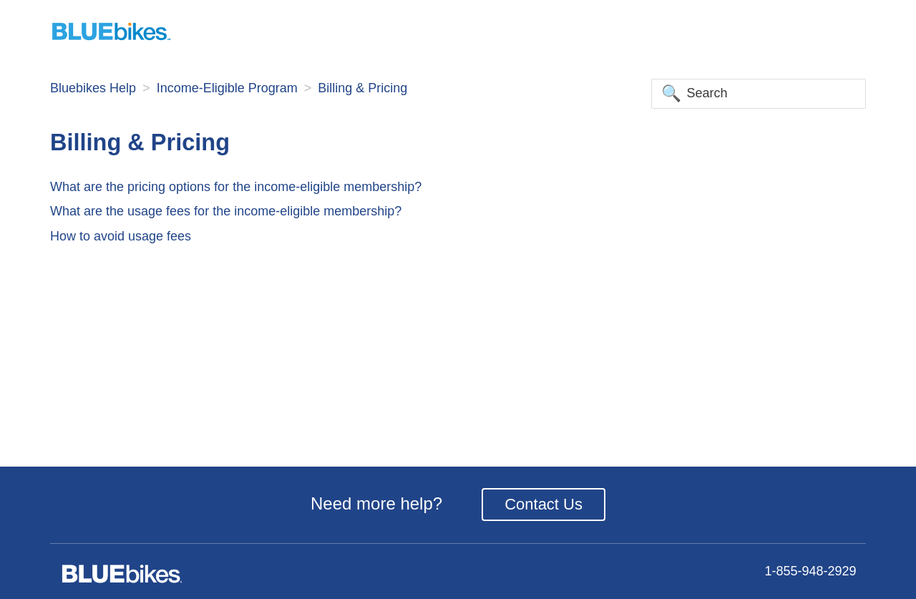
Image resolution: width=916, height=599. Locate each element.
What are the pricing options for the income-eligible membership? (236, 187)
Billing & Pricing (362, 88)
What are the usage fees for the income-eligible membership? (225, 211)
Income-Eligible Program (227, 88)
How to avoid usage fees (120, 236)
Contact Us (544, 504)
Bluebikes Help (93, 88)
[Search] (758, 94)
